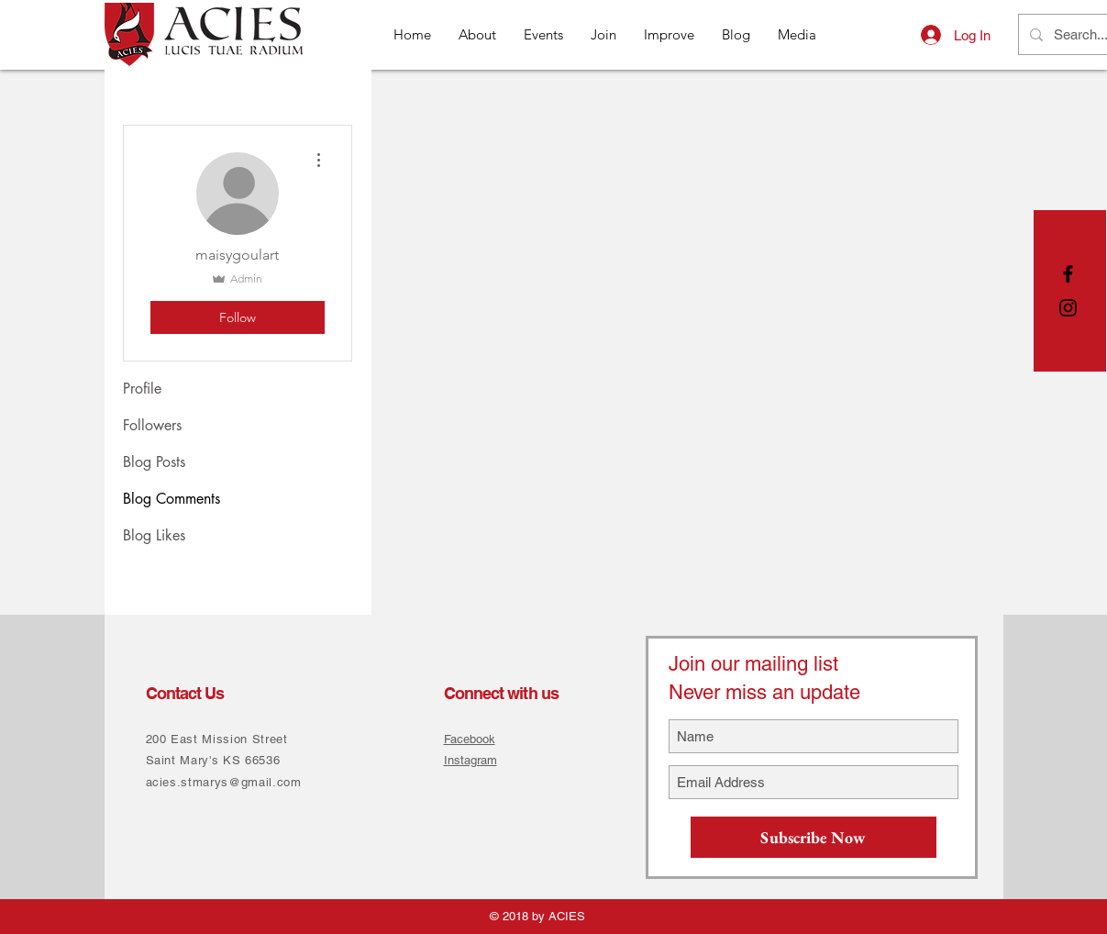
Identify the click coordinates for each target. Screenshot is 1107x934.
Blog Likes (154, 535)
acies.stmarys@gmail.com (224, 782)
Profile (142, 388)
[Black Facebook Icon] (1068, 273)
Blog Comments (171, 498)
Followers (152, 425)
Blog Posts (154, 462)
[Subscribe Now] (813, 837)
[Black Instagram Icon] (1068, 307)
